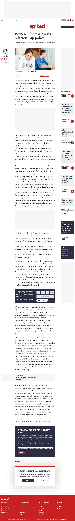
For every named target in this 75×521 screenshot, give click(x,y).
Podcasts (7, 27)
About (2, 505)
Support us (68, 27)
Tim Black (64, 189)
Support (21, 452)
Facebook (68, 20)
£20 (47, 292)
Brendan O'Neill (66, 94)
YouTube (73, 20)
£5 (38, 292)
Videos (23, 24)
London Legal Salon (43, 421)
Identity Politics (66, 142)
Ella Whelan (41, 510)
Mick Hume (41, 512)
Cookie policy (4, 512)
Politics (33, 71)
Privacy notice (4, 510)
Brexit (21, 508)
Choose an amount (45, 296)
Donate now (41, 300)
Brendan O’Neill (42, 505)
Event (63, 239)
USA (21, 514)
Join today (28, 480)
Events (54, 24)
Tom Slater (64, 237)
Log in (63, 20)
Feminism (64, 168)
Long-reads (21, 27)
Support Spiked (4, 507)
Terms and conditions (6, 508)
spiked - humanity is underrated (37, 26)
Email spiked (60, 508)
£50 (52, 292)
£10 (43, 292)
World (63, 96)
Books (54, 27)
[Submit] (16, 20)
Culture (64, 121)
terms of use (33, 519)
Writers (14, 24)
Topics (5, 24)
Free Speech (22, 512)
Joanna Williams (42, 508)
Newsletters (67, 24)
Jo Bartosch (65, 141)
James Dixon (65, 119)
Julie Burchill (65, 166)
